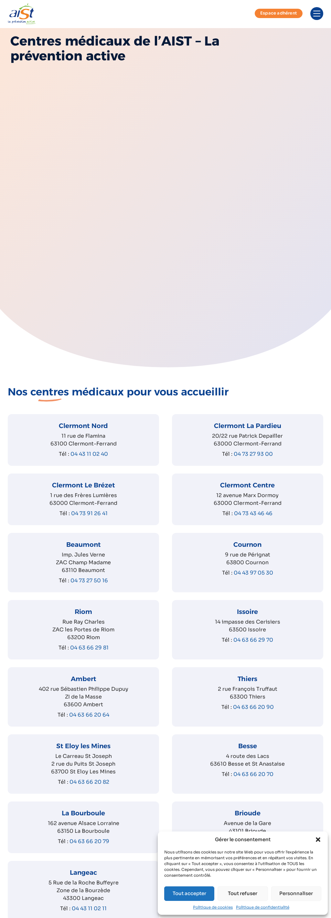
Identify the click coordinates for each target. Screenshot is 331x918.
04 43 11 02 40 (89, 461)
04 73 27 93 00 (253, 461)
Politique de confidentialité (262, 907)
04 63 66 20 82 (89, 789)
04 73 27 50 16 (89, 588)
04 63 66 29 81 (89, 655)
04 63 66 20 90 (253, 714)
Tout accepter (189, 893)
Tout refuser (242, 893)
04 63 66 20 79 (89, 848)
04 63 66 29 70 (253, 647)
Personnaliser (296, 893)
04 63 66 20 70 (253, 781)
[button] (318, 839)
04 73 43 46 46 (253, 520)
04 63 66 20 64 (89, 722)
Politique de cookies (213, 907)
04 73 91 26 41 (89, 520)
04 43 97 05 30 (253, 580)
